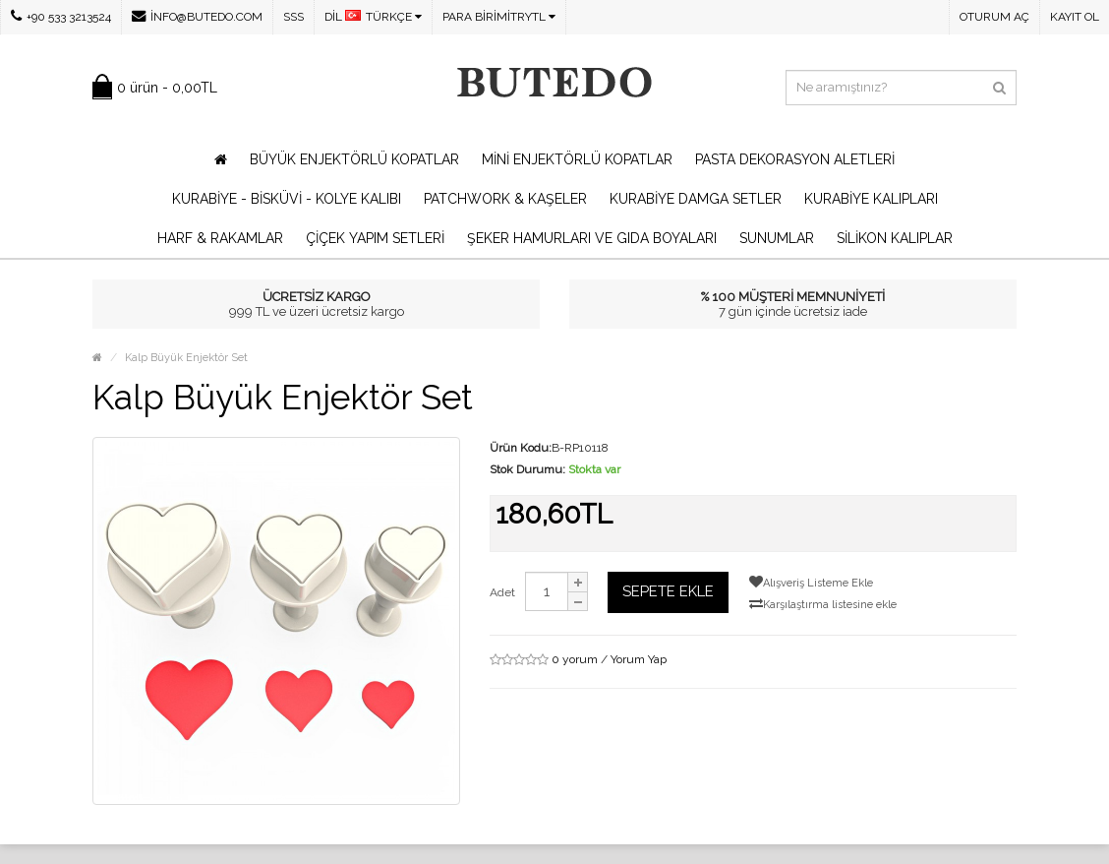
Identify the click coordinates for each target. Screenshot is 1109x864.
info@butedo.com (197, 16)
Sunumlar (776, 238)
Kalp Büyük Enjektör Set (186, 357)
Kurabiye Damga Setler (696, 199)
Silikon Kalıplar (895, 238)
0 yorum (575, 659)
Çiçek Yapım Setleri (375, 238)
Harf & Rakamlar (220, 238)
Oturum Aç (994, 17)
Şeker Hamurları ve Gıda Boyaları (592, 238)
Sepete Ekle (668, 591)
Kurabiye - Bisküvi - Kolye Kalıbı (286, 199)
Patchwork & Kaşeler (505, 199)
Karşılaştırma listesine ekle (823, 603)
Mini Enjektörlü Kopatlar (577, 159)
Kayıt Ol (1074, 17)
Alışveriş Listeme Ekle (811, 582)
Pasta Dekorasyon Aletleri (795, 159)
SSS (293, 17)
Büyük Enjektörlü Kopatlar (354, 159)
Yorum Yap (639, 659)
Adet (502, 592)
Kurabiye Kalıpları (871, 199)
